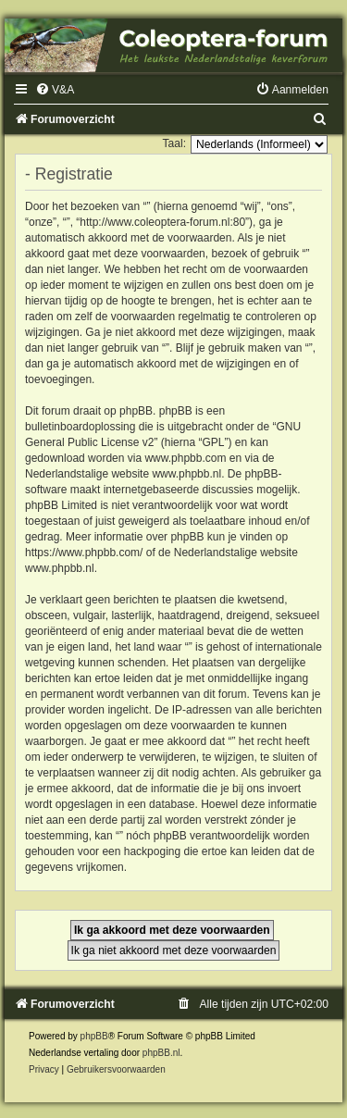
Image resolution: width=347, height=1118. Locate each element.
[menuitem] (54, 89)
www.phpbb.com (185, 458)
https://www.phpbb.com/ (84, 552)
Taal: (174, 143)
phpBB (94, 1036)
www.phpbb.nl (186, 473)
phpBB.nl (161, 1053)
